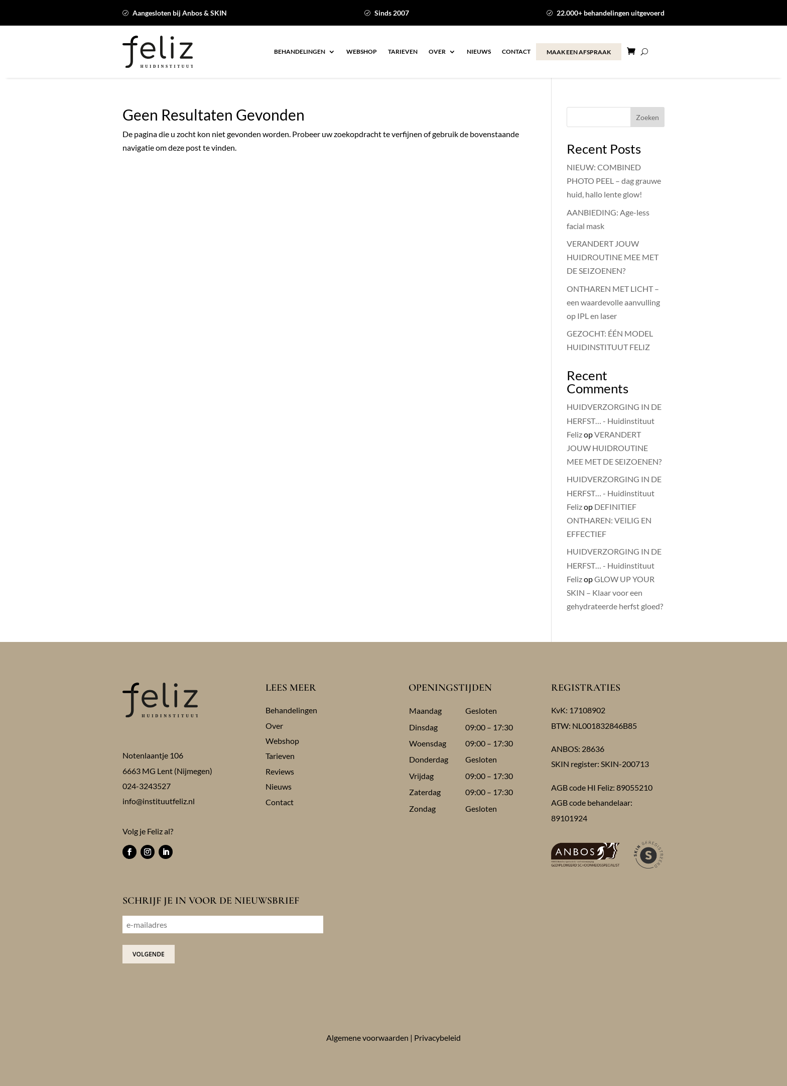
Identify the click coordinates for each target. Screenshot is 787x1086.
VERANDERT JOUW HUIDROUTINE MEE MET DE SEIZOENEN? (613, 257)
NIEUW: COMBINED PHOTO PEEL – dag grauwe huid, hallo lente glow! (614, 180)
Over (437, 51)
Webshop (361, 51)
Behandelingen (299, 51)
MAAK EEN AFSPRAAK (579, 52)
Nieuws (479, 51)
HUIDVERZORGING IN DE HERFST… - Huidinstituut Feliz (614, 420)
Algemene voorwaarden (367, 1037)
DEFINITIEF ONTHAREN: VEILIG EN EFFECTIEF (609, 520)
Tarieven (403, 51)
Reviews (280, 771)
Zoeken (647, 117)
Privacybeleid (437, 1037)
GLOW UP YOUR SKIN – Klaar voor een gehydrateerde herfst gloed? (615, 592)
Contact (516, 51)
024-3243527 (146, 786)
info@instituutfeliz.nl (158, 801)
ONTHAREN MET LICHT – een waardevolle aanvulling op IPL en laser (613, 302)
